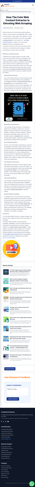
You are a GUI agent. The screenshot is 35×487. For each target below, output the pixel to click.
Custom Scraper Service (6, 467)
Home (2, 10)
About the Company (5, 466)
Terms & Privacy (4, 477)
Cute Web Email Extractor (6, 429)
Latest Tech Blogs (5, 471)
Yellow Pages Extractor (6, 454)
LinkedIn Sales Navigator (6, 433)
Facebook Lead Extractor (6, 452)
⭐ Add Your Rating (9, 368)
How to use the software (11, 247)
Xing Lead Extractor (5, 458)
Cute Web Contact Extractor (12, 234)
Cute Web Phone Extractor (7, 431)
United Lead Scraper (5, 437)
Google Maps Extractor (6, 446)
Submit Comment (12, 399)
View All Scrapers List (6, 439)
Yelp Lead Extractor (5, 456)
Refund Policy (4, 475)
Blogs (7, 10)
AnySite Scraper (4, 450)
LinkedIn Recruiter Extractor (7, 435)
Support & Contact (5, 473)
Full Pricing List (4, 469)
